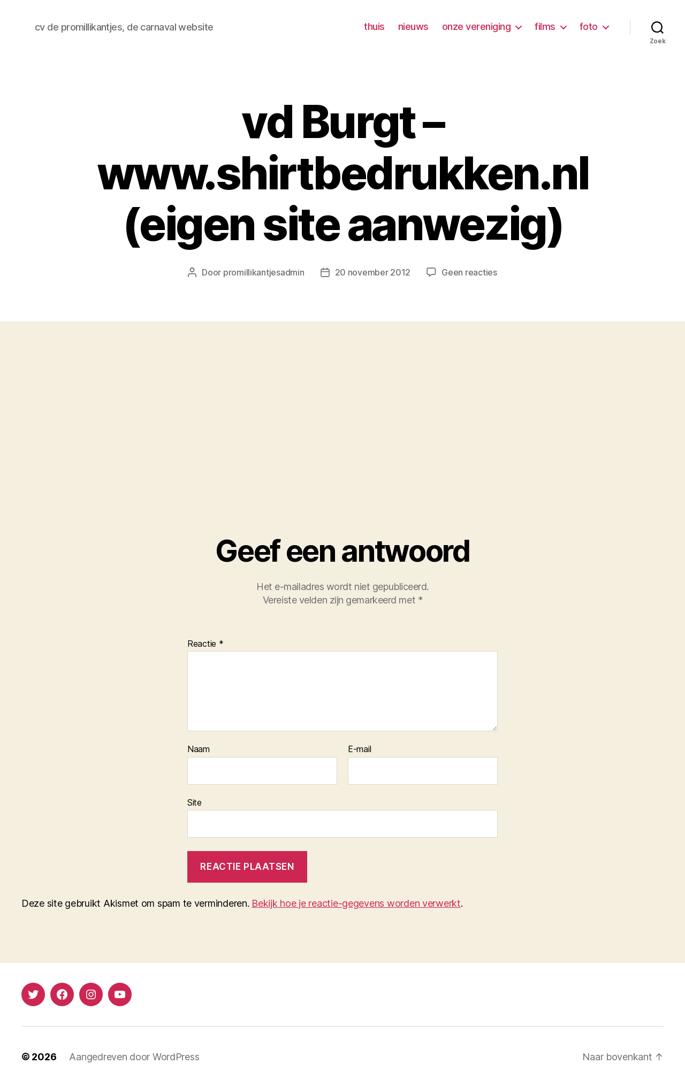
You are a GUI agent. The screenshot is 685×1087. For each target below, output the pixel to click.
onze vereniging (476, 26)
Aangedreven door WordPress (134, 1056)
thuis (374, 26)
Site (194, 802)
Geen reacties (469, 272)
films (545, 26)
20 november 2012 (373, 272)
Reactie (205, 644)
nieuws (413, 26)
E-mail (359, 749)
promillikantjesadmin (264, 272)
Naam (198, 749)
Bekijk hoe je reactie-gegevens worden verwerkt (356, 903)
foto (589, 26)
